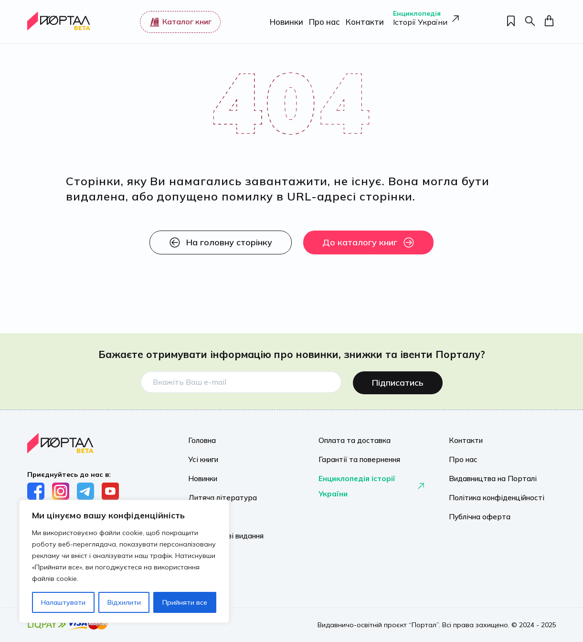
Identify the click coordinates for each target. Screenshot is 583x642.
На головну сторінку (220, 242)
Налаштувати (63, 602)
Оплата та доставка (351, 438)
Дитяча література (220, 495)
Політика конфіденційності (492, 495)
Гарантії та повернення (355, 457)
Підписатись (398, 380)
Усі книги (202, 457)
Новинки (285, 21)
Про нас (322, 21)
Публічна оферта (477, 514)
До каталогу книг (368, 242)
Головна (200, 438)
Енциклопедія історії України (372, 484)
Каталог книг (179, 22)
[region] (124, 561)
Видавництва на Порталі (489, 476)
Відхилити (124, 602)
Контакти (361, 21)
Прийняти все (184, 602)
